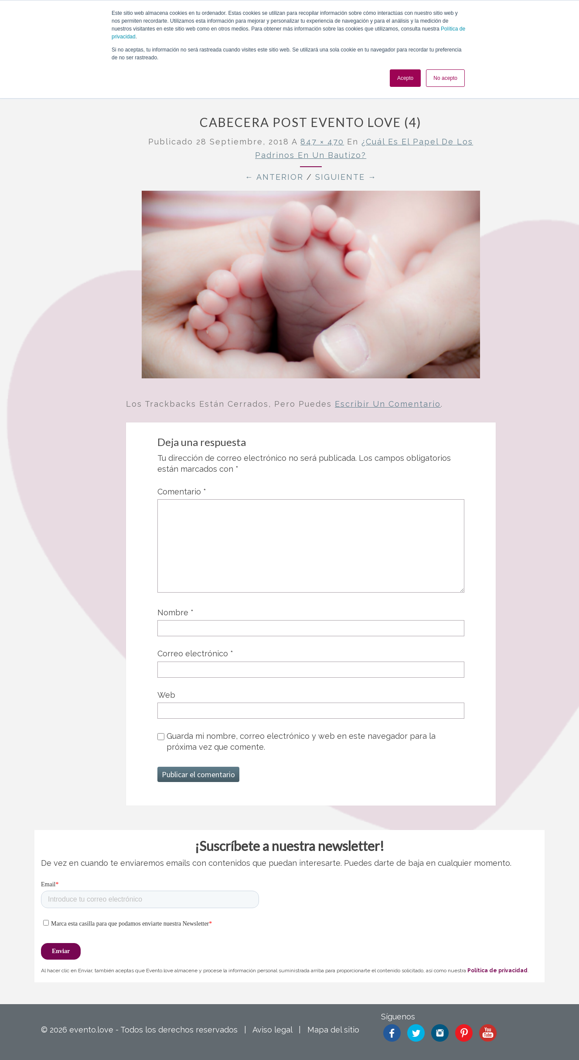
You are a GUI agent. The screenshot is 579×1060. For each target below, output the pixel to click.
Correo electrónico (195, 653)
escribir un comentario (388, 403)
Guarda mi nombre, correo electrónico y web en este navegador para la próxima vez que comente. (301, 741)
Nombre (175, 612)
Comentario (181, 491)
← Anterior (274, 177)
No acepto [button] (445, 78)
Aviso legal (272, 1029)
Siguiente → (346, 177)
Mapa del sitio (333, 1029)
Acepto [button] (405, 78)
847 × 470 (322, 141)
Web (166, 695)
